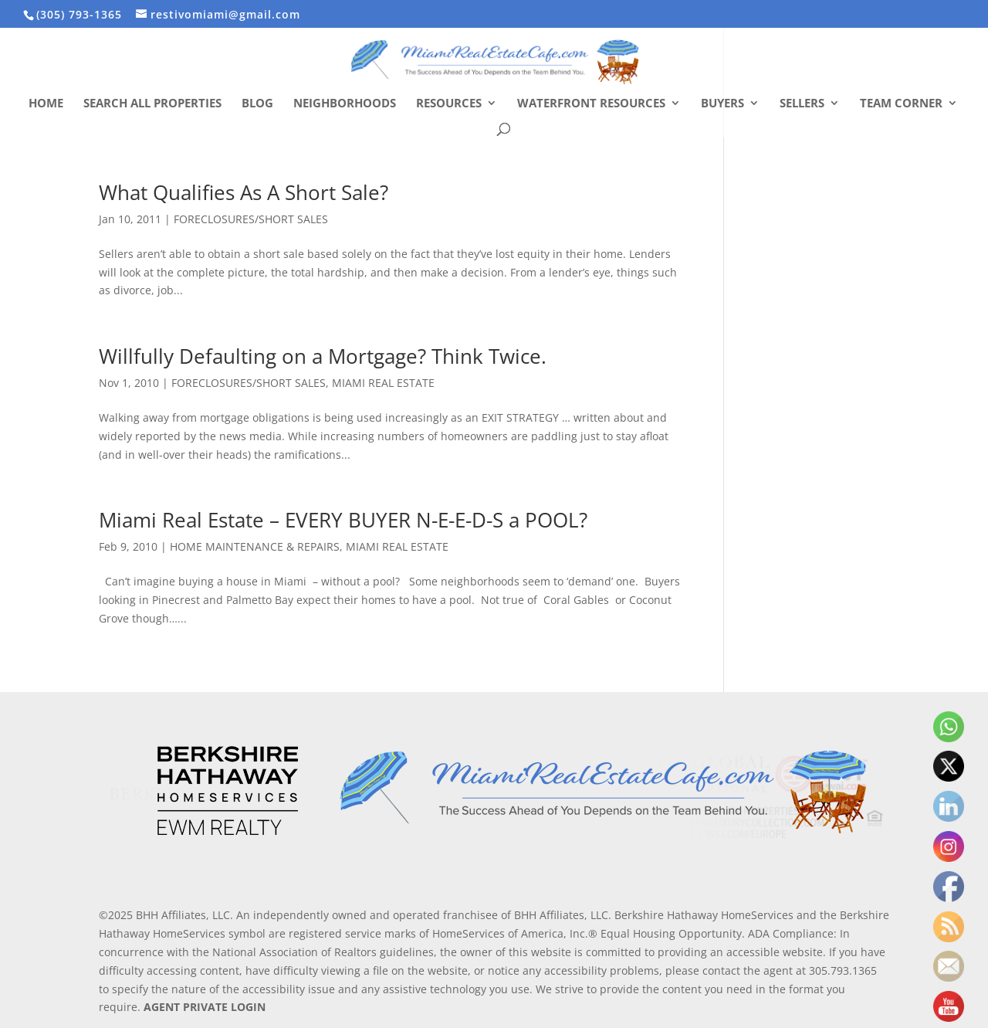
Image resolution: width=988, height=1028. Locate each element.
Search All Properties (152, 103)
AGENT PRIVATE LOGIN (205, 1006)
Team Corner (901, 103)
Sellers (802, 103)
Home (46, 103)
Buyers (722, 103)
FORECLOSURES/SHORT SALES (251, 219)
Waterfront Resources (591, 103)
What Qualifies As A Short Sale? (243, 192)
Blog (257, 103)
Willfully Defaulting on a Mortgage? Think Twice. (322, 356)
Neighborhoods (344, 103)
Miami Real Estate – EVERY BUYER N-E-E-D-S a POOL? (343, 520)
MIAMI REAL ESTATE (383, 382)
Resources (449, 103)
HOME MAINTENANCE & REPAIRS (255, 546)
